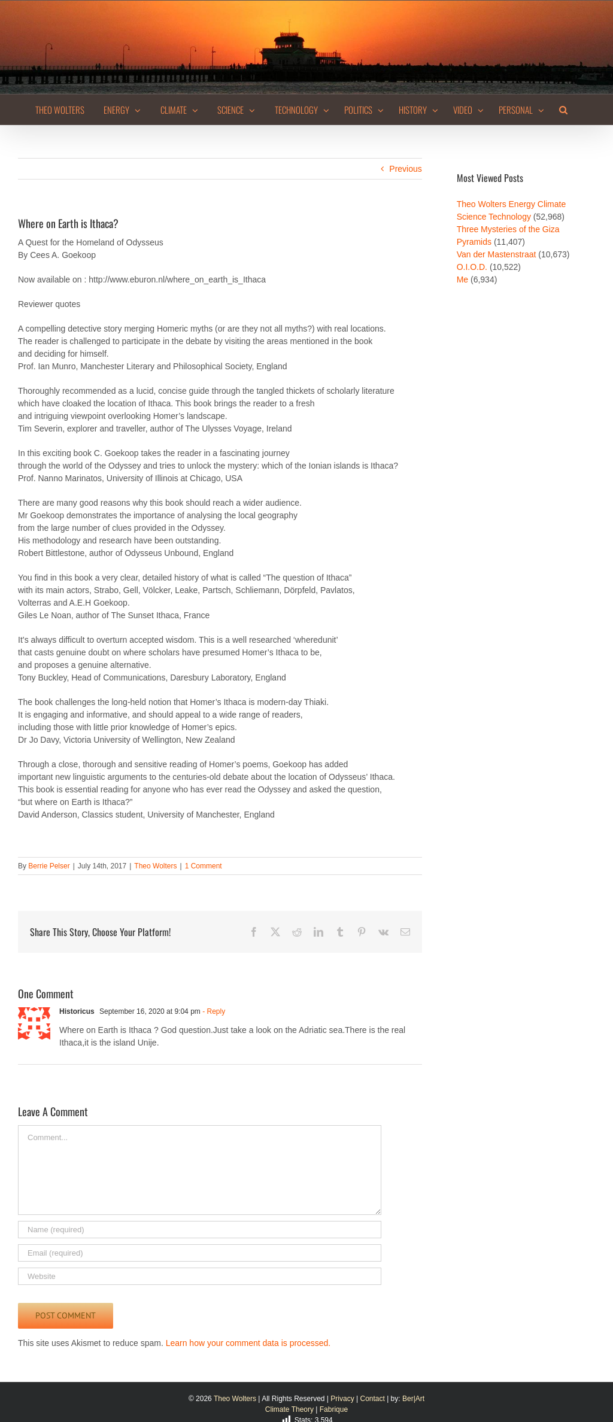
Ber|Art (413, 1398)
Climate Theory (289, 1409)
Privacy (342, 1398)
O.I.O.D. (472, 267)
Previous (405, 169)
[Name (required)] (199, 1229)
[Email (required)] (199, 1253)
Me (462, 279)
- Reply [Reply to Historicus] (213, 1011)
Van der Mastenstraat (496, 254)
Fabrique (334, 1409)
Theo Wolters (155, 866)
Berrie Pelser (48, 866)
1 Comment (203, 866)
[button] (563, 109)
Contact (372, 1398)
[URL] (199, 1276)
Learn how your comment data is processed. (248, 1343)
